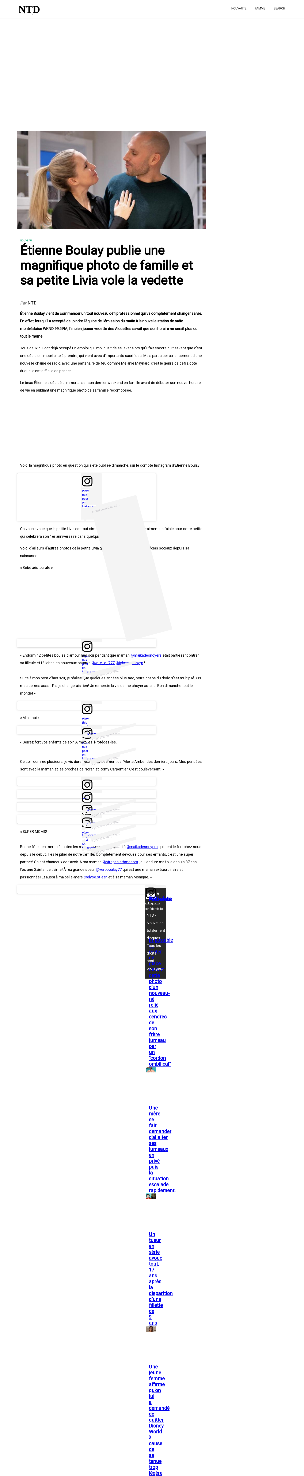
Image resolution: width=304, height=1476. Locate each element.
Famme (260, 8)
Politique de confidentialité (154, 906)
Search (279, 8)
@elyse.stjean (95, 877)
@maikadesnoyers (146, 655)
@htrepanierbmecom (120, 862)
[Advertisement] (126, 71)
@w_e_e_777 (103, 663)
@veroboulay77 (109, 869)
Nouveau (26, 240)
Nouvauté (239, 8)
